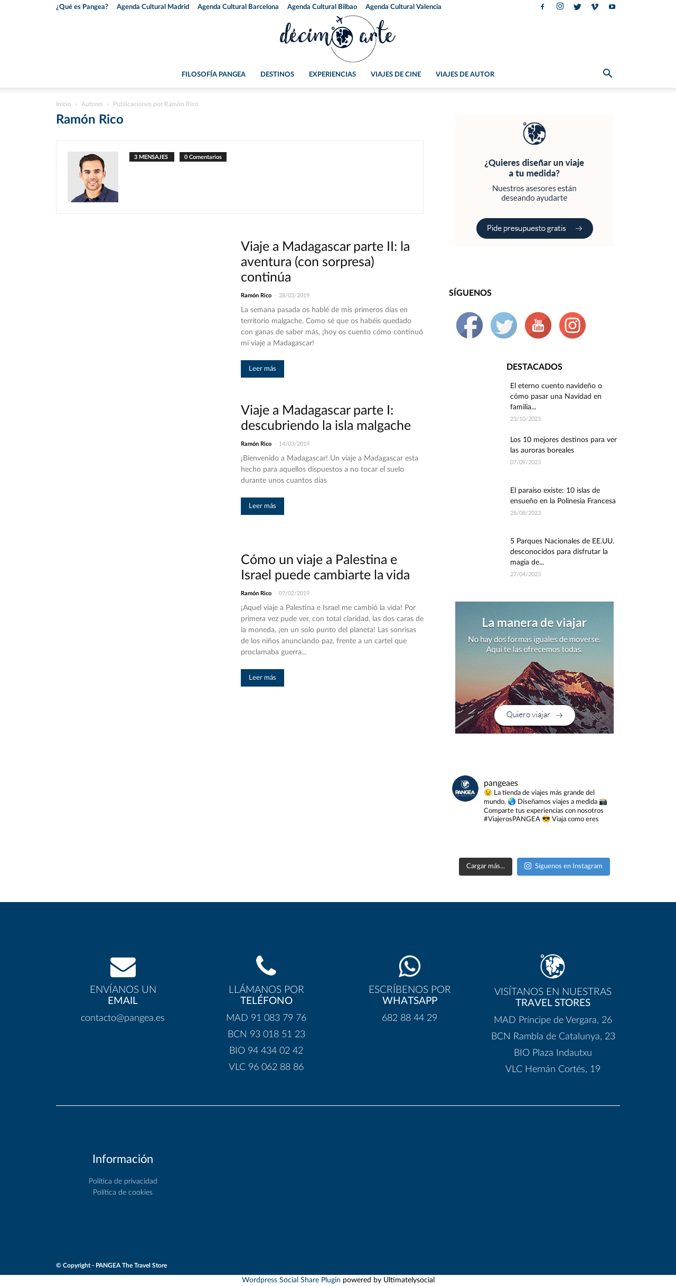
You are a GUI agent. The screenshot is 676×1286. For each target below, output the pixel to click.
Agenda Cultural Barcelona (238, 7)
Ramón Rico (256, 295)
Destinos (277, 74)
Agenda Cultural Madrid (153, 7)
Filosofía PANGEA (214, 74)
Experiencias (332, 74)
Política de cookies (123, 1192)
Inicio (63, 104)
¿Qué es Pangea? (82, 7)
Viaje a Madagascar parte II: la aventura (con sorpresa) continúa (325, 262)
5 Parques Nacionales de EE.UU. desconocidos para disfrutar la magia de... (562, 552)
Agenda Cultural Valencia (403, 7)
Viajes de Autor (465, 74)
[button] (607, 75)
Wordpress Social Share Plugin (292, 1280)
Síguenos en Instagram (563, 866)
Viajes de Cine (396, 74)
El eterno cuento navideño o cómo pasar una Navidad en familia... (556, 396)
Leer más (262, 368)
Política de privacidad (123, 1181)
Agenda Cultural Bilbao (322, 7)
